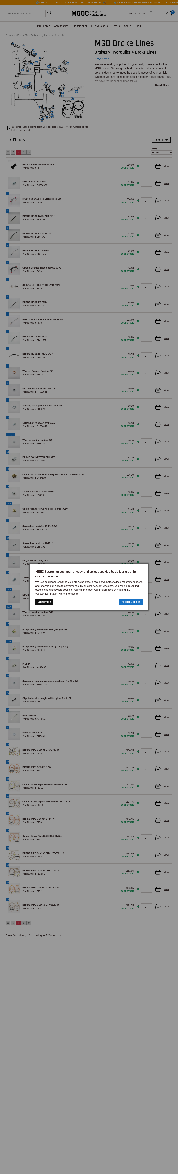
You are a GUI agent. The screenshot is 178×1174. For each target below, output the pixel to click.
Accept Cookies (131, 602)
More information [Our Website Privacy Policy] (69, 593)
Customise (44, 602)
